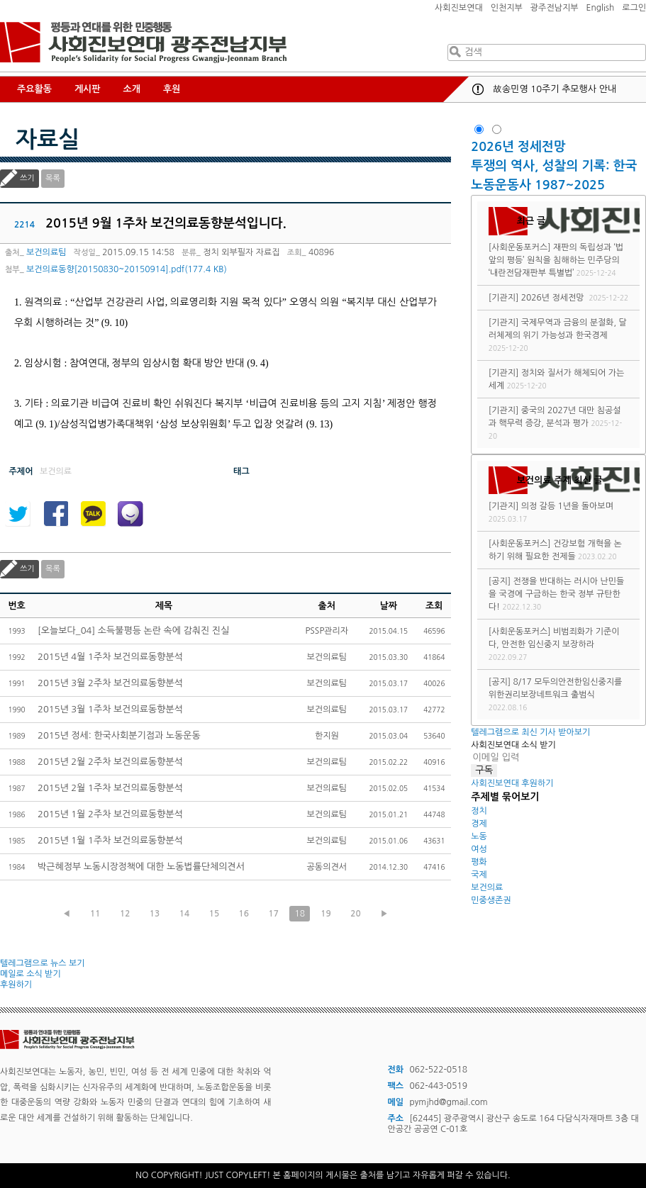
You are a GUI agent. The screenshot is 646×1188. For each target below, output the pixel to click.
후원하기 (16, 984)
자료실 (47, 139)
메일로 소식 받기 (30, 974)
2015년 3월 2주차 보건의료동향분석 (110, 683)
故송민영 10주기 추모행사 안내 (554, 89)
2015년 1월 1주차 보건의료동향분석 (110, 840)
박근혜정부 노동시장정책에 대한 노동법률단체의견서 (141, 866)
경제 (479, 823)
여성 (479, 849)
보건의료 (487, 887)
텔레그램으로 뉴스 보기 (42, 963)
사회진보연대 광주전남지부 (143, 42)
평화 (479, 862)
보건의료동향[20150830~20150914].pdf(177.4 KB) (126, 269)
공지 (478, 89)
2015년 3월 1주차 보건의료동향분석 (110, 709)
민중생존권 (491, 900)
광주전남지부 (554, 8)
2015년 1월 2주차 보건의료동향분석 (110, 814)
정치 (479, 811)
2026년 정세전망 (520, 146)
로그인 (634, 8)
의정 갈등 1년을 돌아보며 (567, 506)
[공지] (500, 581)
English (600, 8)
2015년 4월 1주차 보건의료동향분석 (110, 656)
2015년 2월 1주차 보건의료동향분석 (110, 787)
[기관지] (504, 297)
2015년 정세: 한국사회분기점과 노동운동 (119, 735)
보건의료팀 (46, 252)
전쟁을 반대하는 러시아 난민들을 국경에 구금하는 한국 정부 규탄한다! (556, 594)
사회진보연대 (459, 8)
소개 (131, 89)
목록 (52, 178)
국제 (479, 874)
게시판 (87, 89)
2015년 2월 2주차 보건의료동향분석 (110, 761)
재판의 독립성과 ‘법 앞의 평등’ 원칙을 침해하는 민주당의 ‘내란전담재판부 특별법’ (556, 260)
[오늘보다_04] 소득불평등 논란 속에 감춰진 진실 (133, 630)
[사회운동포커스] (520, 247)
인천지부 (507, 8)
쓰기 (27, 178)
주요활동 (34, 89)
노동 (479, 836)
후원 (171, 89)
